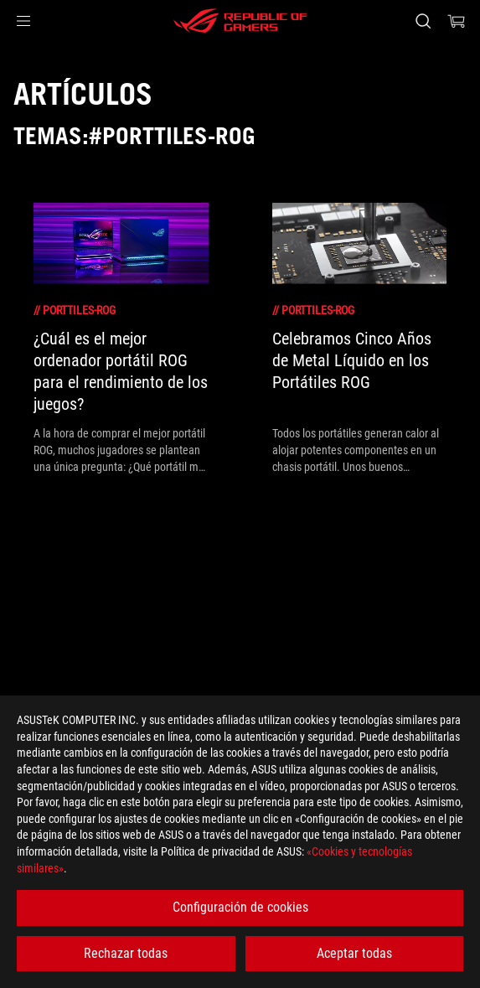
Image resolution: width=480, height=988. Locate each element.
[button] (23, 21)
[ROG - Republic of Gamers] (240, 21)
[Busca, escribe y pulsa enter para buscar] (422, 21)
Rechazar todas (126, 953)
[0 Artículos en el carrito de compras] (456, 21)
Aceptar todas (354, 953)
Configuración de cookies (240, 907)
